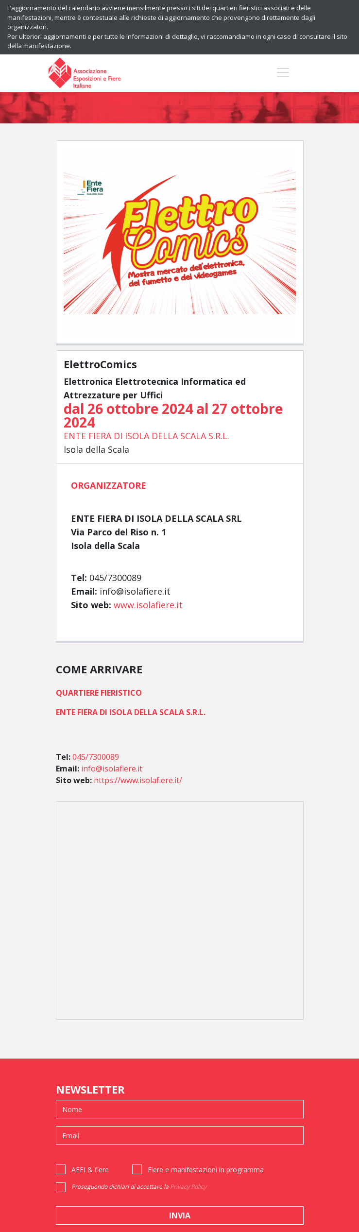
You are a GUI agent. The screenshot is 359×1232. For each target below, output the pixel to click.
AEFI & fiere (90, 1169)
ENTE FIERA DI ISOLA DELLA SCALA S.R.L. (146, 436)
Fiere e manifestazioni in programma (206, 1169)
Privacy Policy (188, 1186)
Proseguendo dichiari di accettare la (138, 1186)
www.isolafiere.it (148, 605)
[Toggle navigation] (283, 72)
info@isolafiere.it (111, 768)
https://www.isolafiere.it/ (138, 780)
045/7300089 (95, 757)
